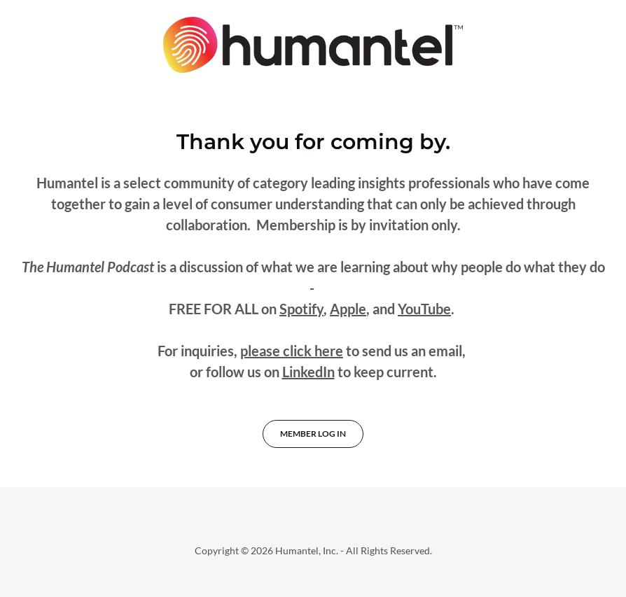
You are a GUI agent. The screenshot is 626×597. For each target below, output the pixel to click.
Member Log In (313, 433)
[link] (313, 45)
